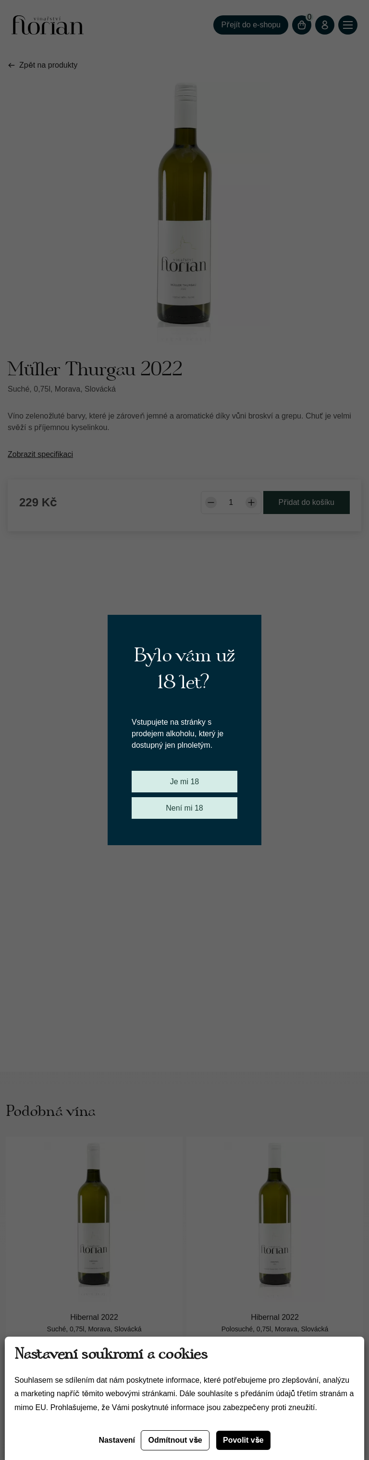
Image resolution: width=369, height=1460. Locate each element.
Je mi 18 (184, 782)
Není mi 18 (184, 808)
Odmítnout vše (175, 1440)
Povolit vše (243, 1440)
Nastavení (116, 1440)
